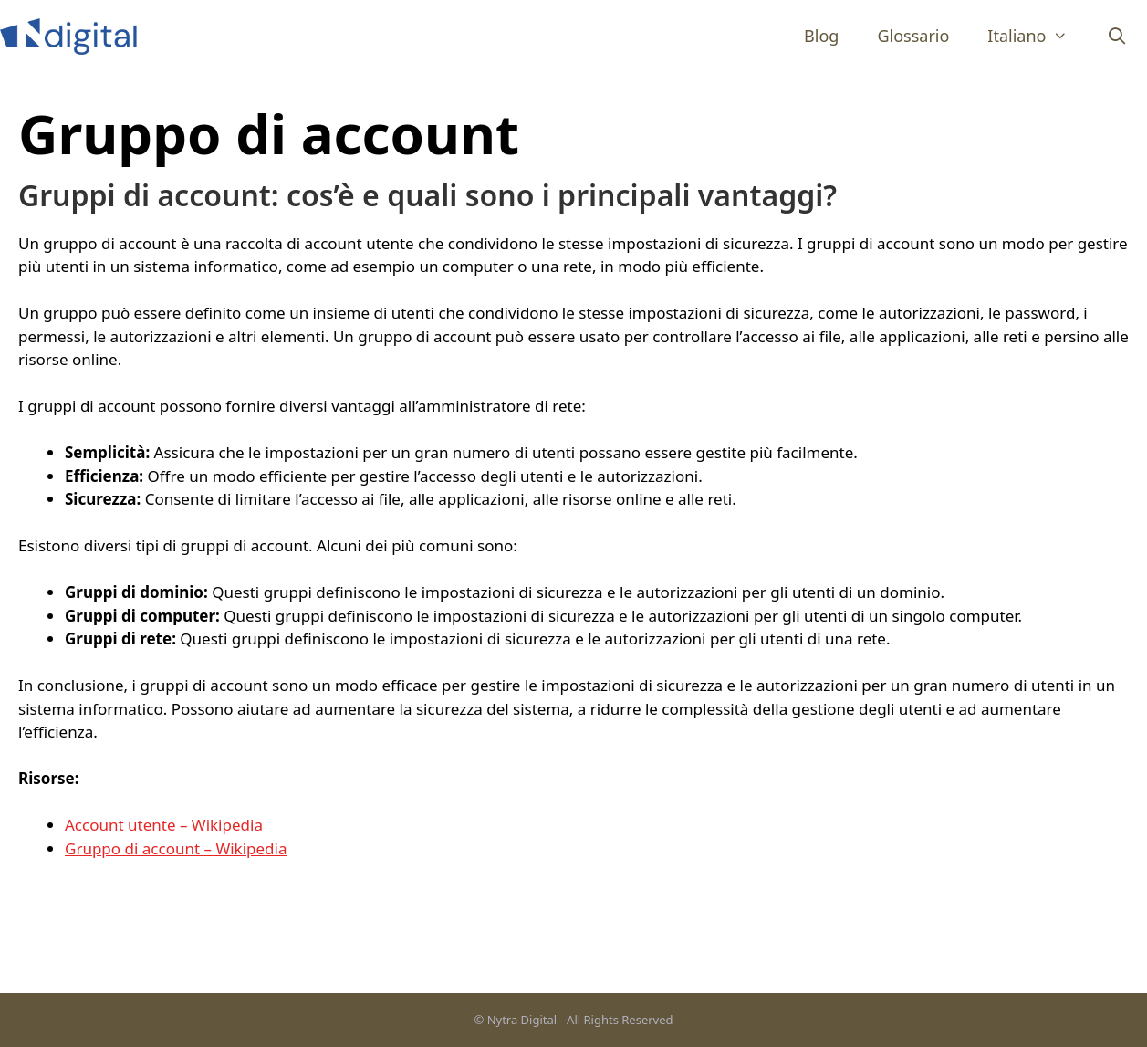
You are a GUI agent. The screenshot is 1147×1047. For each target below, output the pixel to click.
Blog (821, 36)
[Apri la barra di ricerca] (1117, 36)
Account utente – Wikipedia (164, 824)
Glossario (913, 36)
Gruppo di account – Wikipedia (176, 848)
